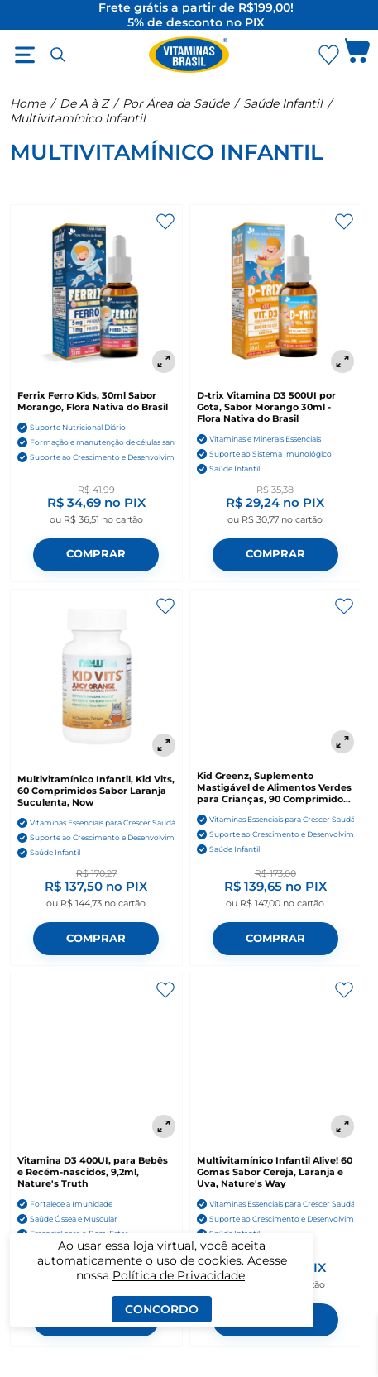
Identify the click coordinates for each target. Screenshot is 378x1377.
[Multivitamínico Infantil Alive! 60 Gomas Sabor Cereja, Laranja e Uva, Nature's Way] (276, 1059)
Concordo (162, 1309)
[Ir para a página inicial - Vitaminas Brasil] (189, 54)
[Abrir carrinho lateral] (357, 54)
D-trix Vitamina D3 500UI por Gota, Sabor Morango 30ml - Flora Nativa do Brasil (266, 407)
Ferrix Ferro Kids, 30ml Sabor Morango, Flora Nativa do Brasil (92, 401)
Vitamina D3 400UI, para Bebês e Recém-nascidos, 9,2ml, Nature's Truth (92, 1172)
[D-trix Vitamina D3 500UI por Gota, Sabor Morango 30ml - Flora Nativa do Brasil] (276, 292)
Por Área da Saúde (175, 103)
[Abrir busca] (57, 54)
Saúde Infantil (283, 103)
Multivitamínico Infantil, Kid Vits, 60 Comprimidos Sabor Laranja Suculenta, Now (96, 790)
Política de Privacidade (178, 1275)
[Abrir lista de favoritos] (328, 54)
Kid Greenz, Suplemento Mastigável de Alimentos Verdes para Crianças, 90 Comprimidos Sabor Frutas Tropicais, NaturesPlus (274, 787)
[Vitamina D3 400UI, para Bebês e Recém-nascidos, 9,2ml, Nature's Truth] (96, 1059)
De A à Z (84, 103)
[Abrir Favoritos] (328, 55)
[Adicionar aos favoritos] (165, 221)
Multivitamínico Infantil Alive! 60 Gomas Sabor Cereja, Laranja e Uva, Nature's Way (274, 1172)
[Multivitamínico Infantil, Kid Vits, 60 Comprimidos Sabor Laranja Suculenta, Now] (96, 677)
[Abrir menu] (24, 54)
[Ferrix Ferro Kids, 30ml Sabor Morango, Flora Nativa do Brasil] (96, 292)
